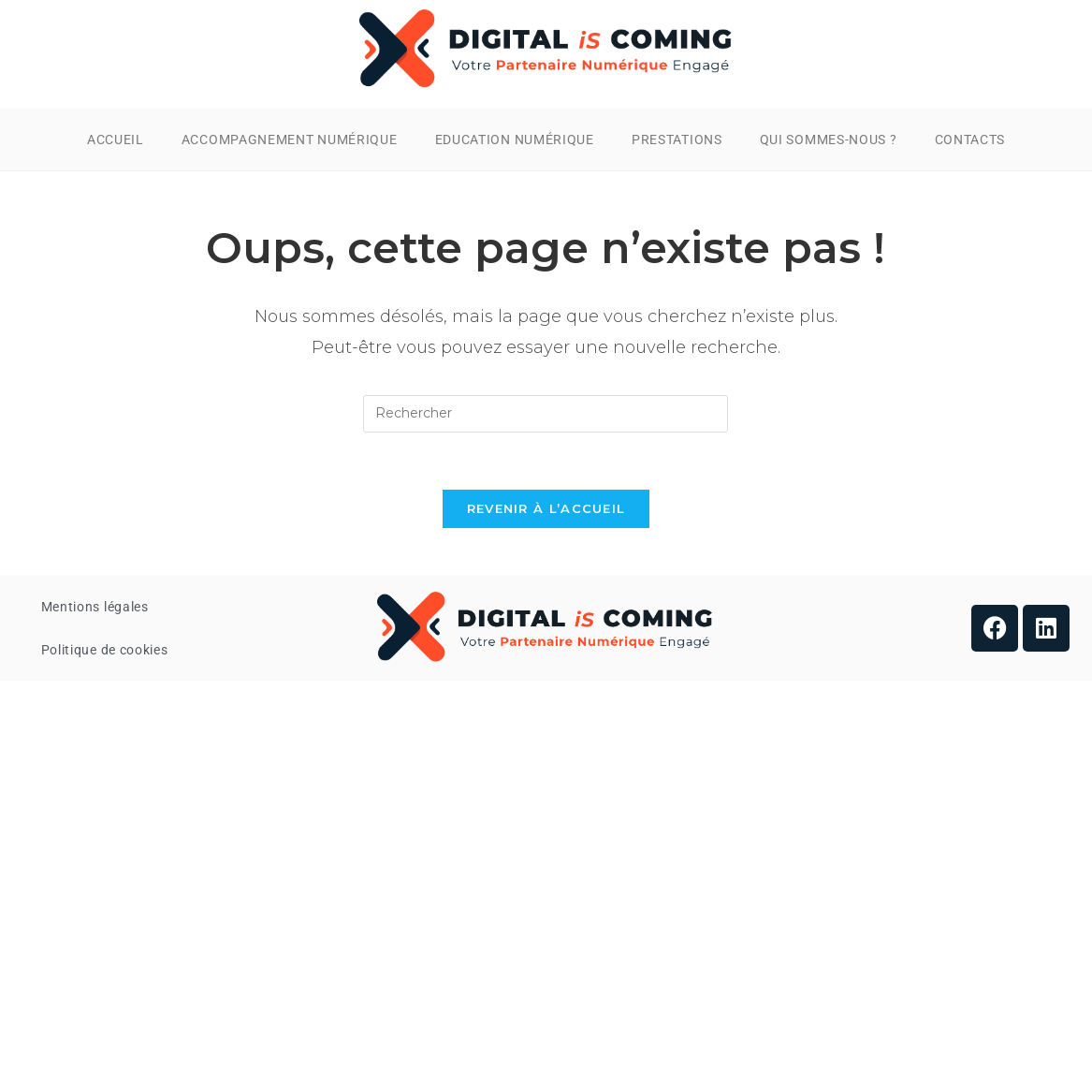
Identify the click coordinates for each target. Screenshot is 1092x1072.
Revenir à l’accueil (546, 508)
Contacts (970, 139)
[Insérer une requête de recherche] (545, 414)
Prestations (677, 139)
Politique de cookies (104, 649)
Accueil (115, 139)
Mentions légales (95, 606)
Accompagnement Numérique (290, 139)
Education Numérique (514, 139)
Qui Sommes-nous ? (828, 139)
